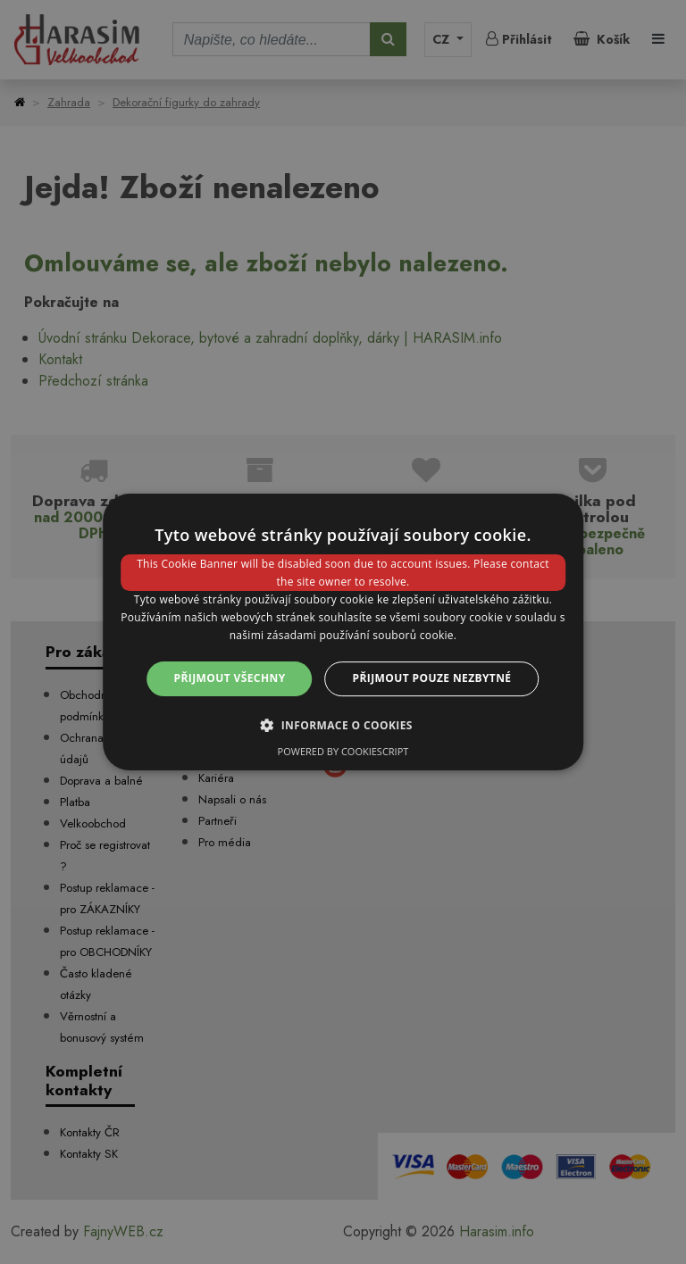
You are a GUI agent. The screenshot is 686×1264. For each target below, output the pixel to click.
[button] (343, 725)
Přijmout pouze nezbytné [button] (432, 678)
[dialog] (343, 632)
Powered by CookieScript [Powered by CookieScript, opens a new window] (343, 751)
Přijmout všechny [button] (230, 678)
